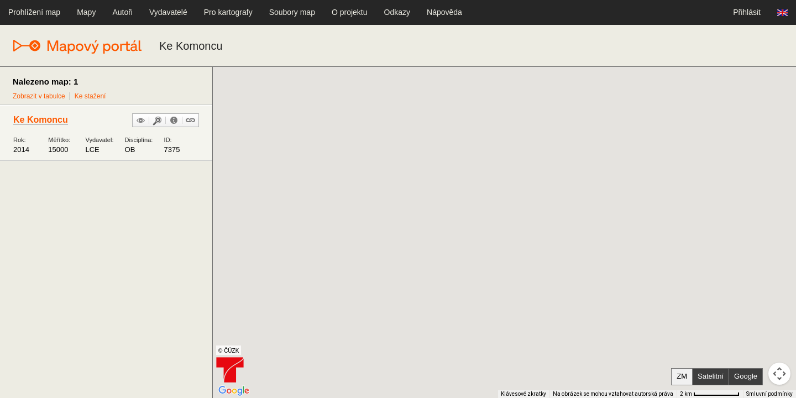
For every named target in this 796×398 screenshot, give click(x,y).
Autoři (122, 12)
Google (745, 376)
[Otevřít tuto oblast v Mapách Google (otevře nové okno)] (234, 391)
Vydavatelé (168, 12)
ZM (682, 376)
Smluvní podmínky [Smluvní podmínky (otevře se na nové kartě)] (769, 394)
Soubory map (292, 12)
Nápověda (444, 12)
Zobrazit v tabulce (39, 96)
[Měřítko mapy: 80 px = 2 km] (710, 394)
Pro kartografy (228, 12)
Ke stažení (90, 96)
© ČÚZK (228, 351)
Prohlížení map (34, 12)
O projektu (350, 12)
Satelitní (711, 376)
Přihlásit (747, 12)
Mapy (86, 12)
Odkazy (397, 12)
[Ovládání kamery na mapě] (779, 374)
